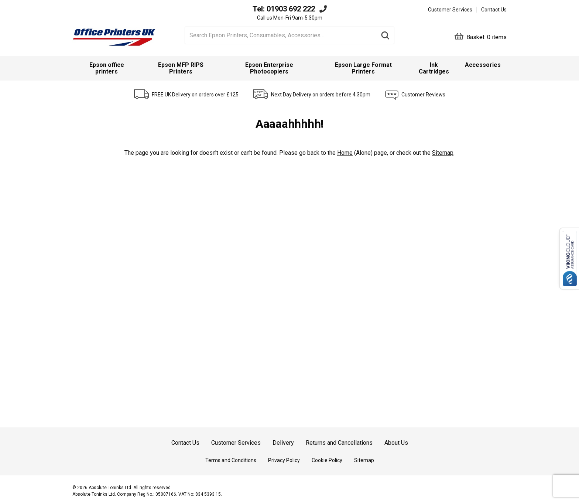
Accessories (483, 64)
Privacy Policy (284, 460)
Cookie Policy (327, 460)
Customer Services (450, 10)
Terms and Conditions (230, 460)
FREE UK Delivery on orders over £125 (195, 95)
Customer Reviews (423, 95)
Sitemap (442, 152)
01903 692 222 (291, 8)
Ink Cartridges (434, 68)
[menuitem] (106, 68)
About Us (396, 442)
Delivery (283, 442)
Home (345, 152)
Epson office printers (106, 68)
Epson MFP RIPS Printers (180, 68)
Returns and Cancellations (339, 442)
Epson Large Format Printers (363, 68)
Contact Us (494, 10)
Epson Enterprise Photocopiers (269, 68)
